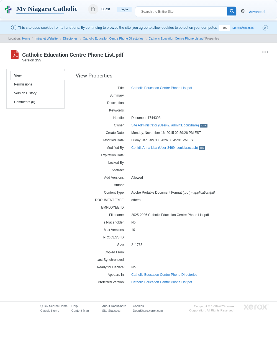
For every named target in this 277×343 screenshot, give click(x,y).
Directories (70, 38)
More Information (243, 27)
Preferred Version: (111, 282)
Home (26, 38)
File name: (117, 215)
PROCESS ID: (114, 237)
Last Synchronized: (110, 260)
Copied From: (114, 252)
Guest (105, 9)
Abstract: (118, 170)
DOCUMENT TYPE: (110, 200)
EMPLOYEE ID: (113, 207)
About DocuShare (114, 306)
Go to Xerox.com (256, 307)
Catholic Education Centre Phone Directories (113, 38)
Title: (121, 88)
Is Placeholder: (114, 222)
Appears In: (116, 275)
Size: (121, 245)
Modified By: (115, 148)
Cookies (138, 306)
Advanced (257, 12)
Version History (25, 93)
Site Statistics (111, 310)
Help (74, 306)
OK (225, 27)
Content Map (80, 310)
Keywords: (117, 110)
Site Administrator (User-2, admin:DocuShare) (169, 125)
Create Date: (115, 133)
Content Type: (114, 192)
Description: (116, 103)
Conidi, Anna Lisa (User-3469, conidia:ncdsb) (168, 148)
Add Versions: (114, 178)
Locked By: (116, 163)
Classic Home (49, 310)
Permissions (23, 84)
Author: (119, 185)
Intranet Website (46, 38)
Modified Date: (114, 140)
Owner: (119, 125)
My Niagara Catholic (47, 8)
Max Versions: (114, 230)
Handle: (119, 118)
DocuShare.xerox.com (148, 310)
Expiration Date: (113, 155)
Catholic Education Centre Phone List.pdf (176, 38)
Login (124, 9)
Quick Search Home (54, 306)
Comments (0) (24, 102)
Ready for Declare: (111, 267)
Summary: (117, 95)
